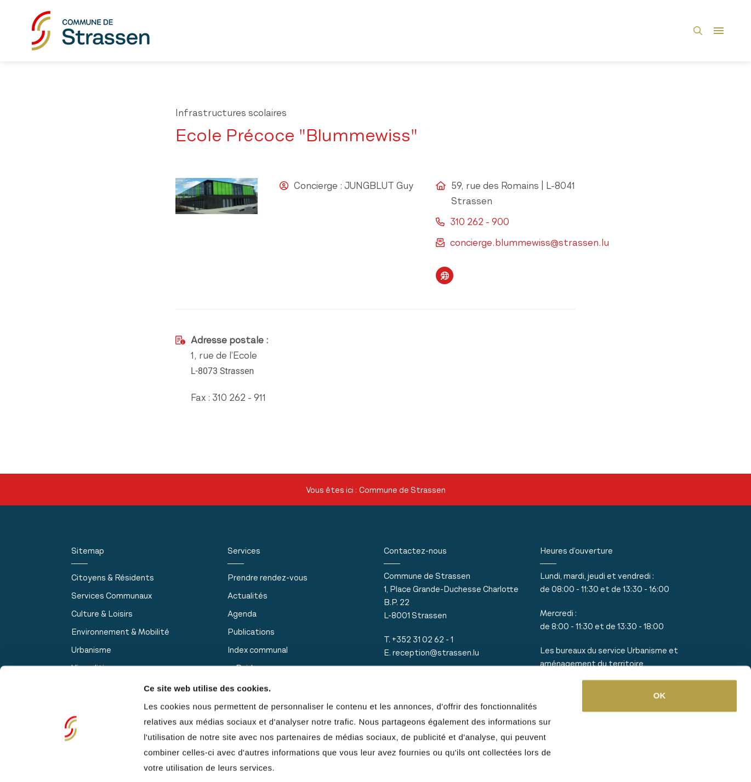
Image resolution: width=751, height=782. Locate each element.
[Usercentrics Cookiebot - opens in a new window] (71, 760)
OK (659, 657)
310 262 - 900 (479, 221)
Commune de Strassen (402, 490)
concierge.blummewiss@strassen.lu (529, 242)
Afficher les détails (181, 760)
